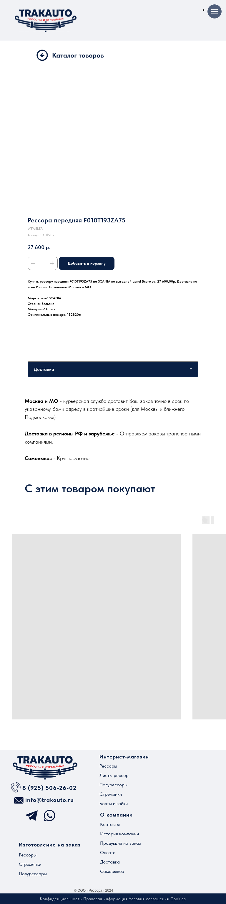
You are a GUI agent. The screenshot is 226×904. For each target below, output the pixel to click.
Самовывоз (112, 871)
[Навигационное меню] (214, 11)
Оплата (108, 852)
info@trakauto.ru (49, 799)
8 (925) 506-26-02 (49, 787)
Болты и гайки (113, 803)
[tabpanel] (113, 429)
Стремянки (110, 794)
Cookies (178, 898)
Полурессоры (113, 785)
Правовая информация (105, 898)
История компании (119, 834)
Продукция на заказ (120, 843)
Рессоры (108, 766)
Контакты (110, 824)
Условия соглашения (149, 898)
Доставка (110, 862)
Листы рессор (114, 775)
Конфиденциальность (61, 898)
